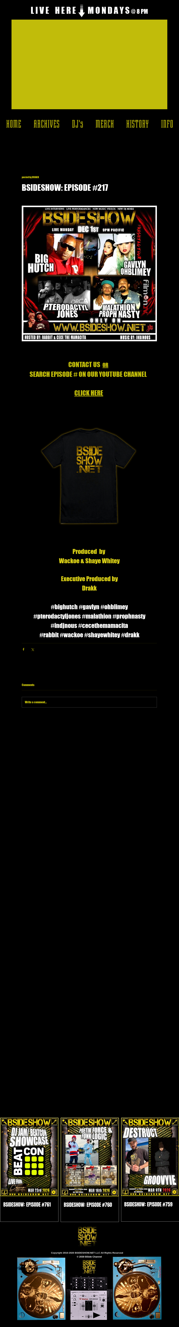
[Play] (96, 1315)
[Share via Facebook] (23, 649)
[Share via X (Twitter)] (32, 649)
